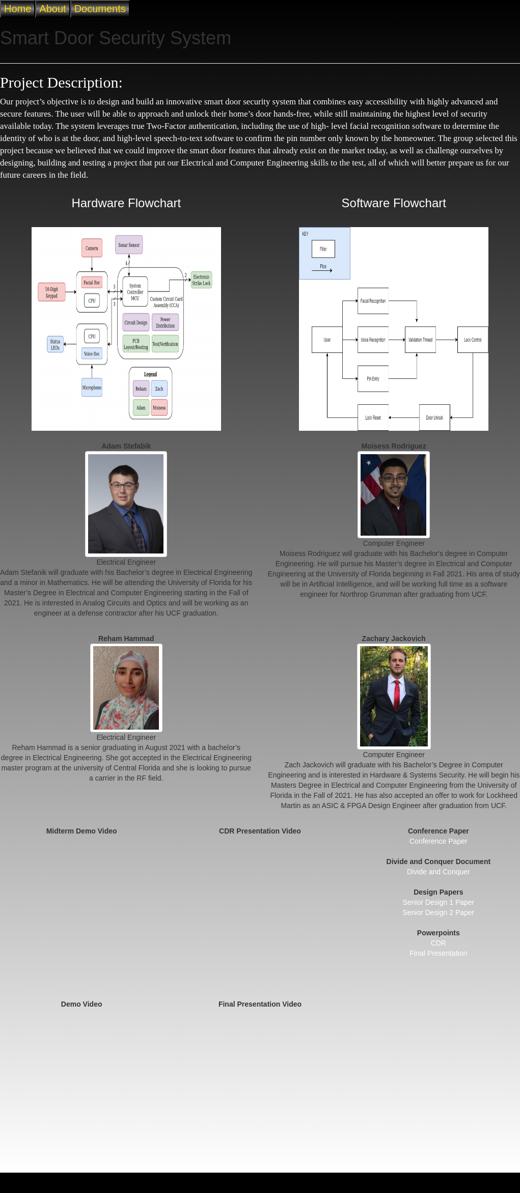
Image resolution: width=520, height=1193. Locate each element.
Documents (100, 8)
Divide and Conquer (438, 872)
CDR (438, 943)
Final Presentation (438, 953)
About (52, 8)
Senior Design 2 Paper (438, 912)
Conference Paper (438, 841)
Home (17, 8)
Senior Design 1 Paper (438, 902)
